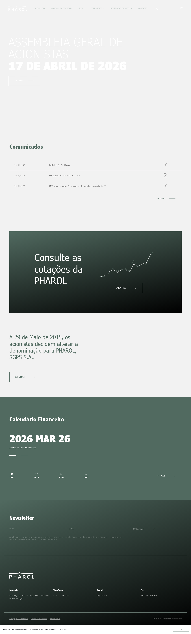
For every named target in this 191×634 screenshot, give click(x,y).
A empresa (40, 8)
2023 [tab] (85, 475)
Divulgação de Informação (18, 619)
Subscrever (138, 529)
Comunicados (97, 8)
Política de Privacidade (41, 537)
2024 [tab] (61, 475)
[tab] (12, 455)
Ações (81, 8)
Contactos (143, 8)
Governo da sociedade (61, 8)
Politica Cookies (55, 619)
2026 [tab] (11, 475)
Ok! (181, 629)
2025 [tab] (36, 475)
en (178, 8)
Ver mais (161, 198)
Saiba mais (18, 80)
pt (181, 8)
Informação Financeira (121, 8)
